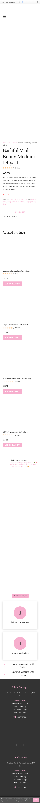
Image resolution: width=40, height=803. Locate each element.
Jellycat (14, 139)
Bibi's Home (14, 195)
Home (4, 139)
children (14, 198)
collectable (21, 198)
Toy (34, 198)
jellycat (30, 198)
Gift (26, 198)
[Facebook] (22, 2)
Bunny (9, 198)
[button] (20, 16)
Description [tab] (20, 208)
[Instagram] (19, 2)
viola (4, 200)
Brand (9, 139)
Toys (25, 195)
